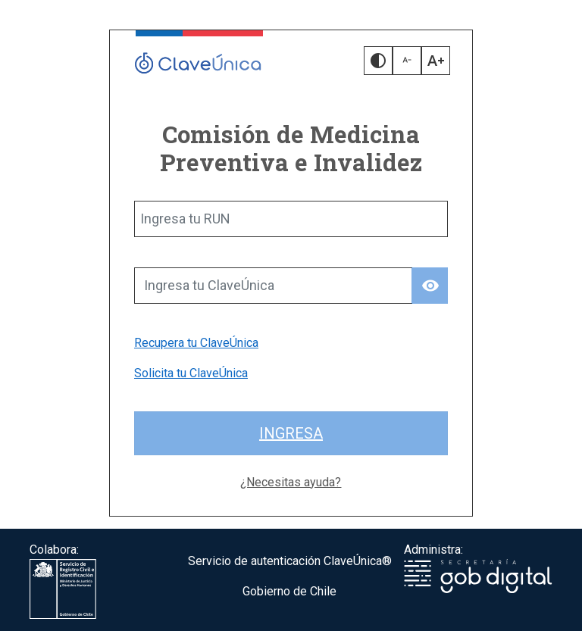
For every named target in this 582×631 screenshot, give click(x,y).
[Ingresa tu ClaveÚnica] (273, 285)
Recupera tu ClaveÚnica (196, 343)
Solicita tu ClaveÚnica (191, 373)
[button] (378, 60)
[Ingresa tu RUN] (291, 219)
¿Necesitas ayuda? (290, 482)
